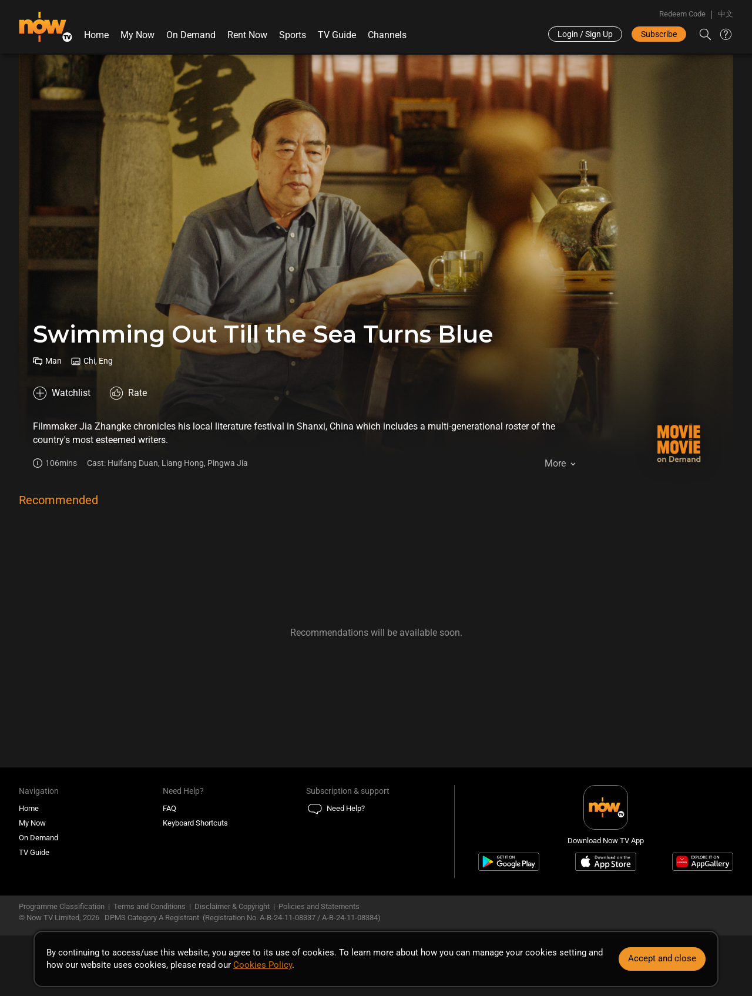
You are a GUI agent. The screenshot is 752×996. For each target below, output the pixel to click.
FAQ (169, 808)
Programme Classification (62, 906)
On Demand (191, 35)
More (555, 463)
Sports (292, 35)
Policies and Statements (319, 906)
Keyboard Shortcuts (195, 823)
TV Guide (337, 35)
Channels (387, 35)
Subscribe (659, 34)
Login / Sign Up (585, 34)
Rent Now (247, 35)
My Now (137, 35)
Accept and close (662, 958)
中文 (725, 13)
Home (96, 35)
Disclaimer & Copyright (232, 906)
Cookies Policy (262, 965)
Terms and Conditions (149, 906)
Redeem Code (682, 13)
